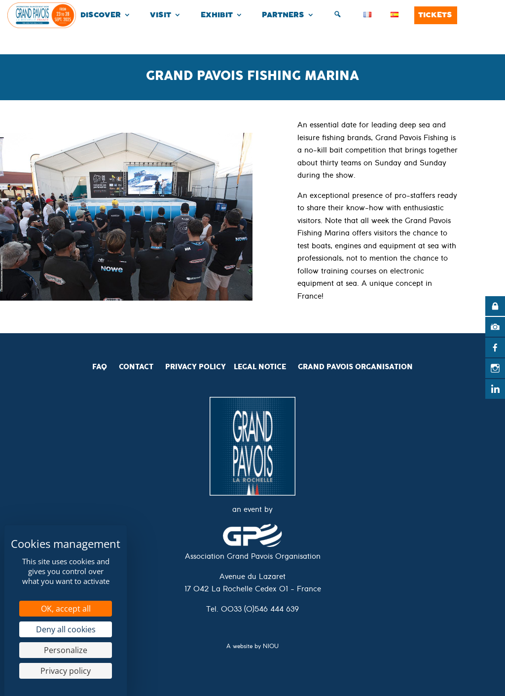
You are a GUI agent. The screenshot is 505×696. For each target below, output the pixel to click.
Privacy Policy (195, 366)
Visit (160, 15)
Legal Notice (260, 366)
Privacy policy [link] (65, 670)
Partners (283, 15)
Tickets (435, 15)
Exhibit (217, 15)
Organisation (384, 366)
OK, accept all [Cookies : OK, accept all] (66, 608)
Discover (100, 15)
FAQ (99, 366)
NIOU (271, 647)
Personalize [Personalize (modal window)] (65, 650)
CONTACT (136, 366)
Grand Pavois (326, 366)
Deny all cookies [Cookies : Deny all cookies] (66, 629)
